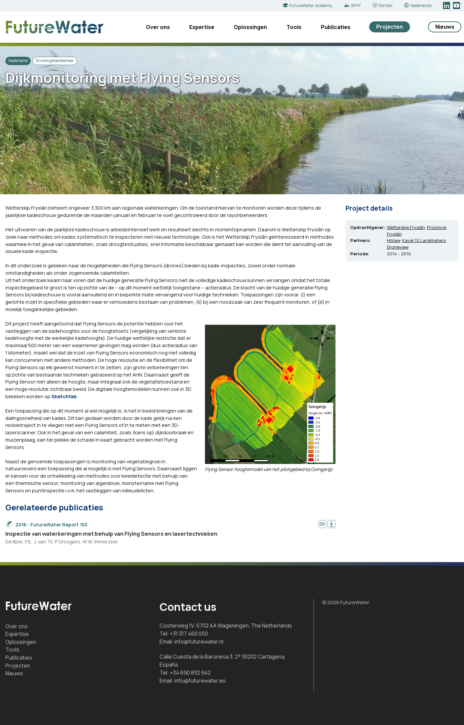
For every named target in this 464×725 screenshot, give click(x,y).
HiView (393, 240)
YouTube (457, 6)
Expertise (201, 27)
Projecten (389, 26)
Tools (293, 27)
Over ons (158, 27)
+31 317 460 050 (189, 633)
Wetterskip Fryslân (406, 227)
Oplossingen (250, 27)
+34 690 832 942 (190, 672)
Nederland (18, 60)
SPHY (356, 5)
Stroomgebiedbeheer (54, 60)
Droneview (398, 247)
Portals (385, 5)
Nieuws (444, 26)
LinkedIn (447, 6)
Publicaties (336, 27)
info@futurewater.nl (199, 641)
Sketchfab (64, 396)
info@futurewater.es (200, 680)
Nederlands (421, 5)
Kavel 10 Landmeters (424, 240)
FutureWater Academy (310, 5)
